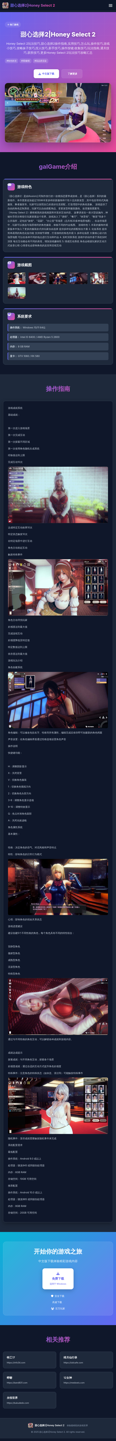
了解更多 (72, 73)
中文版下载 (46, 73)
